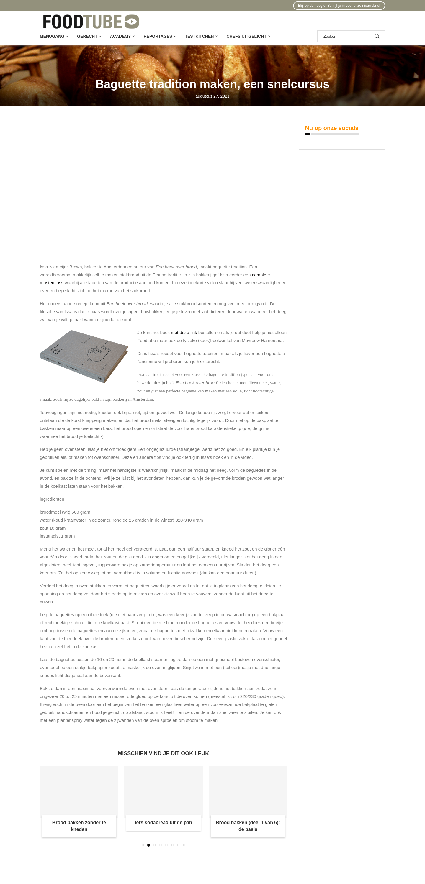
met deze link (184, 332)
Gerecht (87, 36)
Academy (120, 36)
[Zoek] (351, 36)
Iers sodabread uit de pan (163, 822)
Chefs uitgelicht (246, 36)
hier (200, 361)
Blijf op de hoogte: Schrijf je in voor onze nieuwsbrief (339, 6)
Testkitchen (199, 36)
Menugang (52, 36)
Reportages (157, 36)
